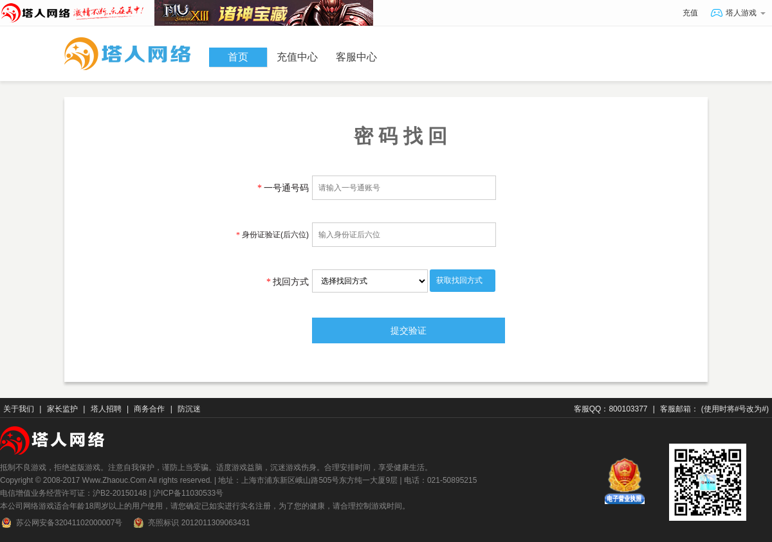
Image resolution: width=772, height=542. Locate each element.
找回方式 (287, 281)
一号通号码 (283, 188)
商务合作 (149, 408)
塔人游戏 (738, 13)
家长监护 (62, 408)
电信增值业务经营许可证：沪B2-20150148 (73, 493)
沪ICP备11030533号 (188, 493)
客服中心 (356, 56)
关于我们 (18, 408)
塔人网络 (77, 9)
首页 (238, 56)
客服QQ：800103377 (611, 408)
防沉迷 (189, 408)
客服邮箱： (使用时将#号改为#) (714, 408)
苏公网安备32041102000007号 (61, 522)
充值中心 (297, 56)
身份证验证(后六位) (272, 234)
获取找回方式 (459, 280)
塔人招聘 (106, 408)
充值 (690, 12)
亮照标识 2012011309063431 (191, 522)
